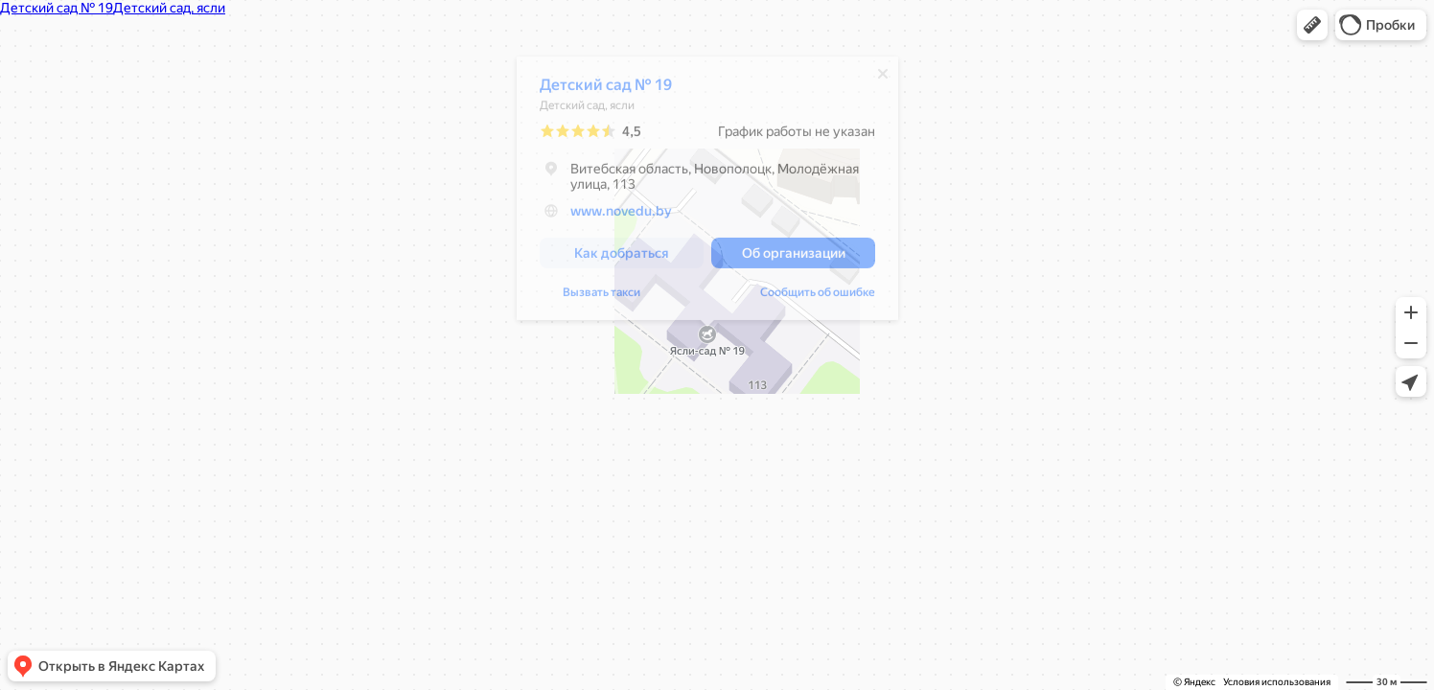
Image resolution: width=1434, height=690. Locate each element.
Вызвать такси (601, 297)
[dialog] (707, 193)
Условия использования (1276, 682)
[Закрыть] (882, 78)
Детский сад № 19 (606, 89)
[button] (1312, 25)
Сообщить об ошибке (817, 297)
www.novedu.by (621, 215)
